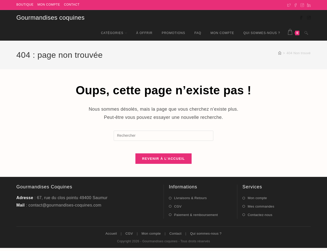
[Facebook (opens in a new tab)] (301, 17)
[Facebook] (295, 4)
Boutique (24, 4)
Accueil (111, 236)
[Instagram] (302, 4)
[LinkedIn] (308, 4)
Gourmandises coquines (50, 17)
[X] (289, 4)
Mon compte (48, 4)
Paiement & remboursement (196, 218)
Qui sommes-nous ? (205, 236)
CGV (177, 209)
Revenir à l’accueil (163, 162)
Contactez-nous (260, 218)
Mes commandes (261, 209)
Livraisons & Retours (190, 201)
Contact (71, 4)
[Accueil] (280, 53)
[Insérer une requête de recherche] (163, 136)
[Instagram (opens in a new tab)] (309, 17)
